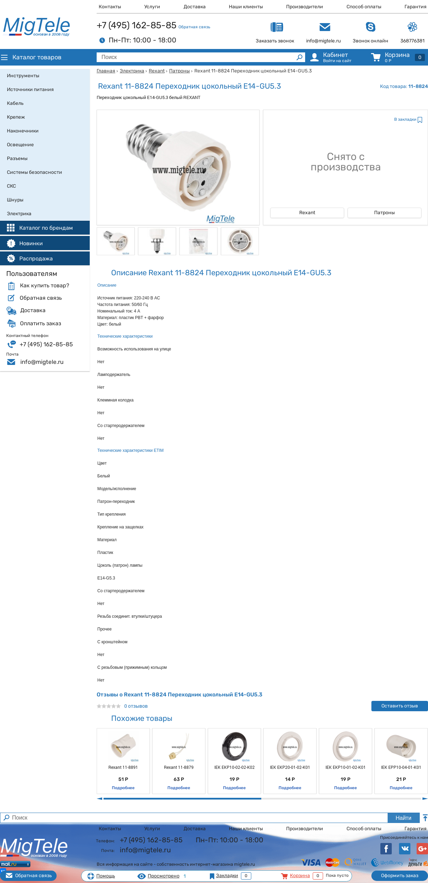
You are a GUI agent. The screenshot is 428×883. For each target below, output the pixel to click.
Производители (304, 7)
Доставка (195, 7)
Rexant (157, 71)
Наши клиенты (246, 7)
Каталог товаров (30, 57)
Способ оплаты (364, 7)
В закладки (405, 119)
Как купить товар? (44, 285)
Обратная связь (194, 26)
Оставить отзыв (399, 706)
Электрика (132, 71)
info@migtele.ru (42, 361)
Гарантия (416, 7)
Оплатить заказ (40, 323)
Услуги (152, 7)
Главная (106, 71)
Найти (403, 818)
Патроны (179, 71)
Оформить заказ (399, 876)
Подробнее (123, 788)
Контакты (110, 7)
